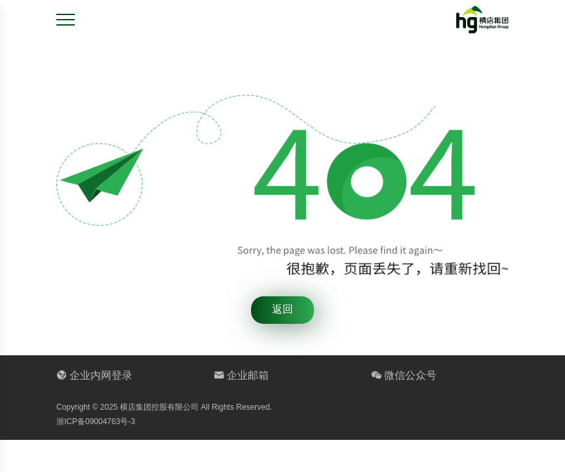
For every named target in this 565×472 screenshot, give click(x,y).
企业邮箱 (241, 375)
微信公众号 (404, 375)
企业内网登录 (94, 375)
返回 (282, 309)
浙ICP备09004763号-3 (95, 421)
